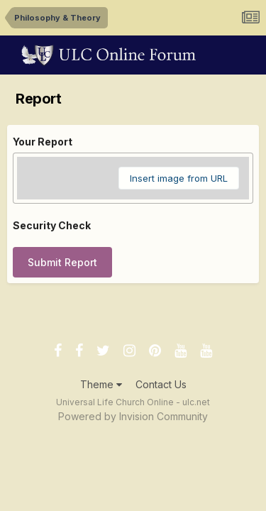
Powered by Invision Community (133, 416)
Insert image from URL (179, 178)
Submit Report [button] (62, 262)
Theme (101, 384)
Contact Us (161, 384)
